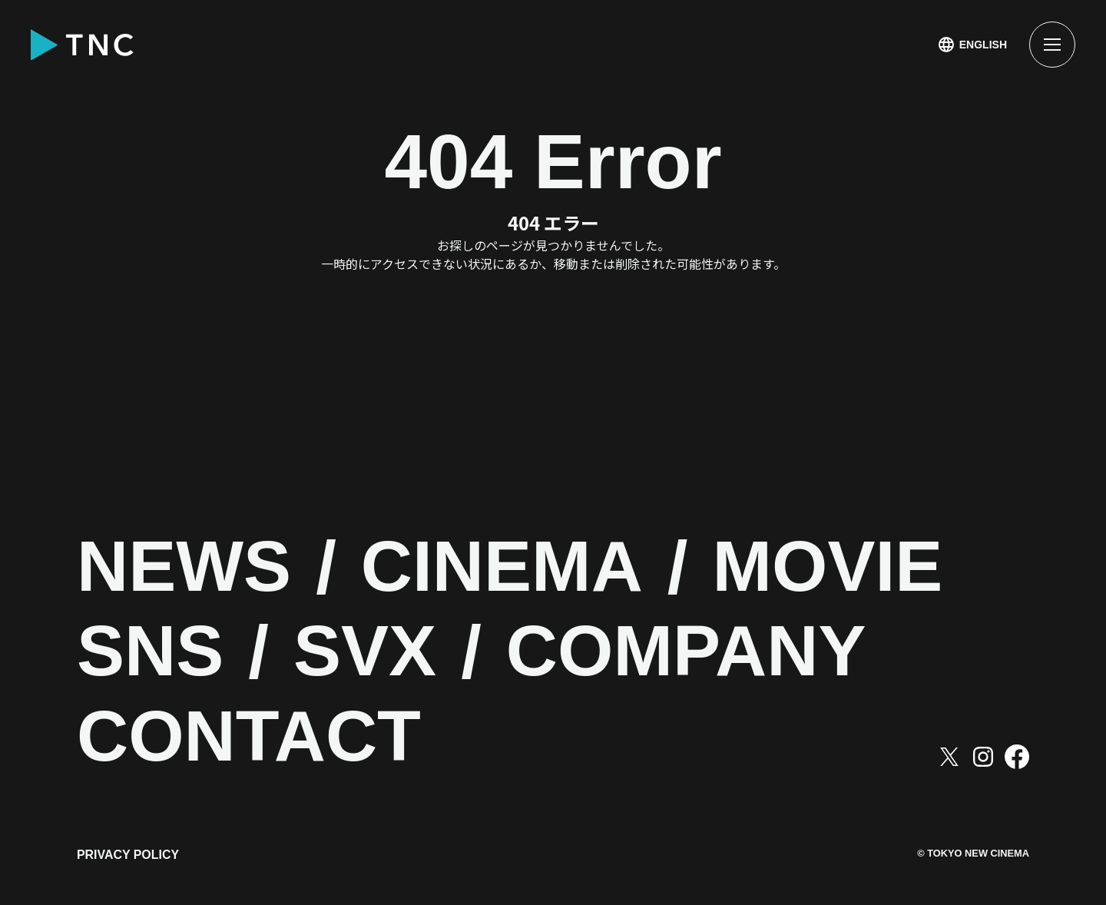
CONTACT (254, 738)
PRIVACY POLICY (128, 857)
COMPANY (701, 652)
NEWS (187, 568)
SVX (371, 652)
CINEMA (513, 568)
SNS (152, 652)
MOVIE (846, 568)
